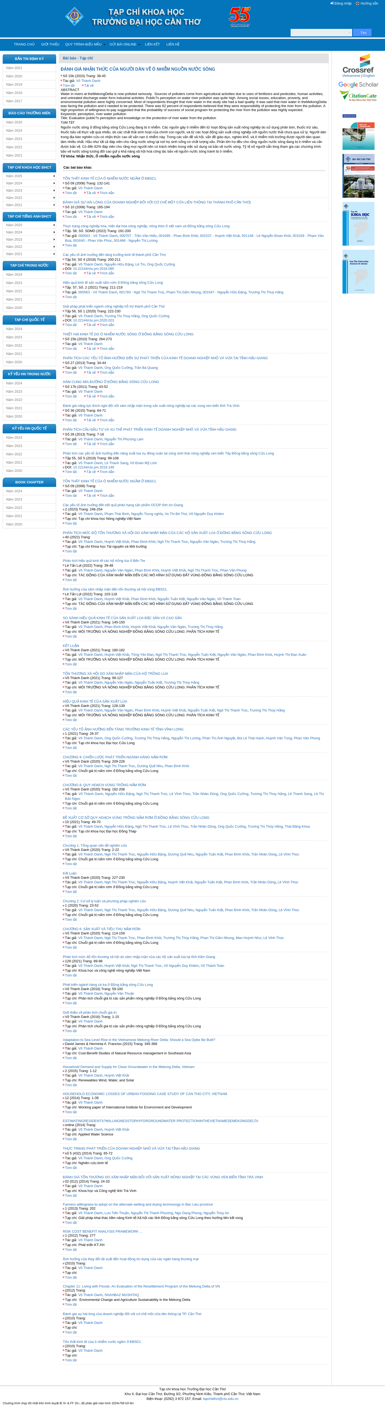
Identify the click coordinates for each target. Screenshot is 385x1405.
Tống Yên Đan (142, 655)
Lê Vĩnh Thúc (180, 794)
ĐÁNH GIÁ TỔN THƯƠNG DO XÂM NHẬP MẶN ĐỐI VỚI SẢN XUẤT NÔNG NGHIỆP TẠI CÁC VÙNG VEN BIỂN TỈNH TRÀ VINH (163, 1177)
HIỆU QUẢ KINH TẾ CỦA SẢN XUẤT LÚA (95, 701)
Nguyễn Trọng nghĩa (147, 514)
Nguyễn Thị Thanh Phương (152, 1213)
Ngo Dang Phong (188, 1213)
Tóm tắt (69, 86)
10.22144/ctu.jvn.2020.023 (93, 320)
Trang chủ (24, 44)
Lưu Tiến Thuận (117, 1213)
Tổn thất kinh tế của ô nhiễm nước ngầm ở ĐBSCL (102, 1342)
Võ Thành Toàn (229, 599)
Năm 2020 (14, 76)
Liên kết (152, 44)
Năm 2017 (14, 101)
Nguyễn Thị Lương (185, 738)
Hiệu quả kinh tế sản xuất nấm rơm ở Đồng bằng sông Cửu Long (113, 283)
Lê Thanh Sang (116, 463)
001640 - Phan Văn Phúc (92, 240)
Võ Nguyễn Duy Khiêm (181, 966)
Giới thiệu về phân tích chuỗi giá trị (90, 1012)
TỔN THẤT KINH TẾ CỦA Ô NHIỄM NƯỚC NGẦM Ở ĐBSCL (109, 178)
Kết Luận (70, 873)
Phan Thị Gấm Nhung (217, 938)
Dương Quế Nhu (150, 766)
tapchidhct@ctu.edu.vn (220, 1399)
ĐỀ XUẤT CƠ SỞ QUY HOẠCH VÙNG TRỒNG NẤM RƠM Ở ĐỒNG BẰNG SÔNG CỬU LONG (136, 818)
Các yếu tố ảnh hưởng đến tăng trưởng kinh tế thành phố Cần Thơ (114, 255)
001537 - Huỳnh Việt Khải (220, 236)
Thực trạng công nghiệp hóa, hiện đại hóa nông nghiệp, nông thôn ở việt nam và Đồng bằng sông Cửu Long (146, 226)
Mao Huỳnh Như (248, 938)
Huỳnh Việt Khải (117, 542)
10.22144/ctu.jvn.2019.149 (93, 467)
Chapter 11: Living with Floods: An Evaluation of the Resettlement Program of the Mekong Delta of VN (141, 1286)
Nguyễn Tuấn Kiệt (171, 599)
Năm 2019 (14, 84)
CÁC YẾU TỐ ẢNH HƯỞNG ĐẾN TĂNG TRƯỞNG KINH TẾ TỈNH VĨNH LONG (123, 729)
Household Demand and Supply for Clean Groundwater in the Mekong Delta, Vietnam (129, 1067)
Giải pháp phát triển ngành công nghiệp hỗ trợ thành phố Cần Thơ (114, 306)
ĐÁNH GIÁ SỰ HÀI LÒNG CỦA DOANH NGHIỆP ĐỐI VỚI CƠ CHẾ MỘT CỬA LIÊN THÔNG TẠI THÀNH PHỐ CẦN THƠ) (157, 202)
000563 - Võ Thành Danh (98, 236)
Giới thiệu (50, 44)
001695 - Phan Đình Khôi (178, 236)
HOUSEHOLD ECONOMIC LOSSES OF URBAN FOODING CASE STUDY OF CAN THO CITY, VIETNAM (145, 1094)
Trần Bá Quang (146, 368)
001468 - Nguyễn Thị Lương (135, 240)
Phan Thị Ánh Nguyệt (218, 738)
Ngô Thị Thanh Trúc (172, 542)
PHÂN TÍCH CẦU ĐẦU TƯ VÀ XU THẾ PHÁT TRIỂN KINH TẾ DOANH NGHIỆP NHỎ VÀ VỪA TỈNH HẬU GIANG (150, 429)
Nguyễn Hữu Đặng (119, 264)
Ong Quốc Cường (161, 264)
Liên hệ (172, 44)
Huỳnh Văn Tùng (279, 738)
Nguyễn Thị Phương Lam (124, 439)
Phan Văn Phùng (233, 570)
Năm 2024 (14, 130)
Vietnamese (351, 76)
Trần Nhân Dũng (205, 794)
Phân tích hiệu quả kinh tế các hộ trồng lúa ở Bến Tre (104, 561)
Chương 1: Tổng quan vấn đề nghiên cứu (95, 845)
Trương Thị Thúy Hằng (122, 316)
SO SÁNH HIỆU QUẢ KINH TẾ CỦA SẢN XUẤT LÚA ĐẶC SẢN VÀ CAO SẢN (122, 618)
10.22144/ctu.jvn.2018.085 (93, 269)
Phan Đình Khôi (143, 542)
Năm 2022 (14, 147)
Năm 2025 (14, 122)
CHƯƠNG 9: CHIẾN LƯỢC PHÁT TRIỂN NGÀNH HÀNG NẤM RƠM (115, 757)
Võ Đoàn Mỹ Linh (143, 463)
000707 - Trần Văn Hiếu (138, 236)
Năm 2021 (14, 68)
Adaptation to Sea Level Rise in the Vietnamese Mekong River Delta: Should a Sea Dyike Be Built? (139, 1040)
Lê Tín (140, 264)
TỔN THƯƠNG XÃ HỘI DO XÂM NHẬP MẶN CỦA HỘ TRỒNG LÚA (115, 674)
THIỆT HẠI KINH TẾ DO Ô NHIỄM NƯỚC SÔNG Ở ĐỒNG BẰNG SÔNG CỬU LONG (128, 334)
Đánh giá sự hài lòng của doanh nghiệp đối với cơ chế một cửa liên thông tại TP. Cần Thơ (132, 1314)
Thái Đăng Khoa (297, 826)
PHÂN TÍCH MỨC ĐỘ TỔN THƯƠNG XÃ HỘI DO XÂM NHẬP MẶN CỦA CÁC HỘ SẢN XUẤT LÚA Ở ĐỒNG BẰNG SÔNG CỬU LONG (167, 533)
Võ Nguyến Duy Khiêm (206, 514)
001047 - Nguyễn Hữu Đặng (224, 292)
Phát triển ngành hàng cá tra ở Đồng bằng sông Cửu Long (108, 985)
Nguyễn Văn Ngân (204, 542)
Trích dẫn (107, 193)
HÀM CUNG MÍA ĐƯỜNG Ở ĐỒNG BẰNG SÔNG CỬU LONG (111, 382)
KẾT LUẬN (71, 646)
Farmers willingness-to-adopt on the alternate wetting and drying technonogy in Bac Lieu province (138, 1204)
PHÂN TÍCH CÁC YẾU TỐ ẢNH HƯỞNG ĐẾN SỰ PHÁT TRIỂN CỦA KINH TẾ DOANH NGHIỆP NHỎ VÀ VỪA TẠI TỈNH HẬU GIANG (165, 358)
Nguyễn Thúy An (216, 1213)
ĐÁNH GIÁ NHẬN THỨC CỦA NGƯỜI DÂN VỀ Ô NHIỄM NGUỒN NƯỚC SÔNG (138, 69)
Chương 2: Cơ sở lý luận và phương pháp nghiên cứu (104, 901)
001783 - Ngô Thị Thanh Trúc (141, 292)
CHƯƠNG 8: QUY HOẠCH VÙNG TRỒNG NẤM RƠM (104, 785)
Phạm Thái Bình (117, 514)
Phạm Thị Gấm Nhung (183, 292)
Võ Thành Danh (88, 81)
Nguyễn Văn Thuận (119, 993)
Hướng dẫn (369, 3)
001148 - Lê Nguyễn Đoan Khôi (266, 236)
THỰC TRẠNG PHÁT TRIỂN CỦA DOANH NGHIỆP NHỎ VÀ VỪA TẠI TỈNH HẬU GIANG (131, 1148)
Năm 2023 (14, 139)
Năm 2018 (14, 93)
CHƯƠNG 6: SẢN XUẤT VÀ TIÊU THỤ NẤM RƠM (101, 929)
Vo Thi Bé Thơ (176, 514)
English (369, 76)
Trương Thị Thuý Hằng (266, 292)
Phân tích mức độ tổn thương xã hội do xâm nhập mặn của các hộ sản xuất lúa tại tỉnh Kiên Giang (139, 957)
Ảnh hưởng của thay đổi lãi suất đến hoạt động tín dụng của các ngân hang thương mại (131, 1259)
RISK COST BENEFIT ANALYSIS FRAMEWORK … (103, 1231)
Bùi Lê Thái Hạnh (250, 738)
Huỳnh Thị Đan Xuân (290, 655)
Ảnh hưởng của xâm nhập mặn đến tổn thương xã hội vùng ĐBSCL (115, 589)
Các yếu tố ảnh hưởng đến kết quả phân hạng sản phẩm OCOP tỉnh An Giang (123, 505)
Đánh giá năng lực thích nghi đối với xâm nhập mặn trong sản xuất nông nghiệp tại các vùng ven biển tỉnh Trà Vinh (151, 406)
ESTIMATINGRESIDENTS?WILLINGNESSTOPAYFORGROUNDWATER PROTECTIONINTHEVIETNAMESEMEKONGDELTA (160, 1121)
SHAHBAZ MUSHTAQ (122, 1295)
